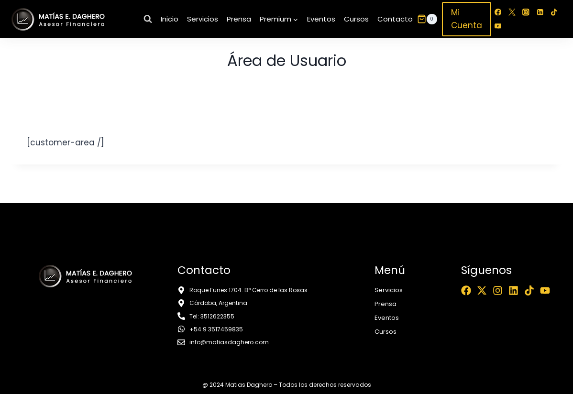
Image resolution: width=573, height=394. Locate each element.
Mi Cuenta (466, 19)
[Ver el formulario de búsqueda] (147, 19)
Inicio (169, 19)
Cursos (356, 19)
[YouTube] (498, 26)
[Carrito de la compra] (427, 19)
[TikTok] (554, 12)
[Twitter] (512, 12)
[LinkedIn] (540, 12)
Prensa (239, 19)
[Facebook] (498, 12)
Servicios (202, 19)
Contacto (395, 19)
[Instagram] (526, 12)
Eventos (321, 19)
